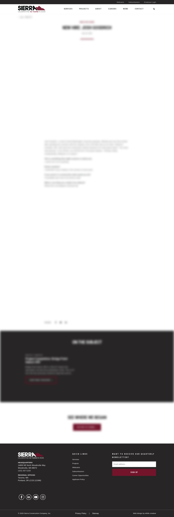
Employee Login (150, 2)
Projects (75, 463)
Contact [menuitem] (139, 9)
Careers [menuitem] (112, 9)
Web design (137, 513)
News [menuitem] (125, 9)
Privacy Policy (81, 513)
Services (75, 459)
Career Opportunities (80, 475)
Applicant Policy (78, 479)
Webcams (120, 2)
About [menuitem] (98, 9)
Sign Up (134, 472)
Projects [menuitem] (84, 9)
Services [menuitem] (68, 9)
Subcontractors (134, 2)
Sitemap (95, 513)
